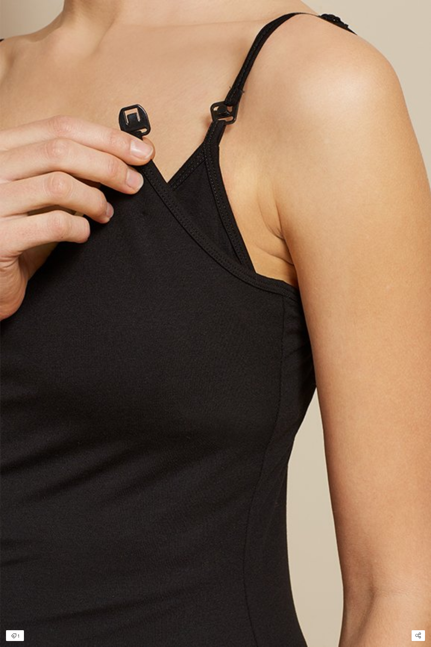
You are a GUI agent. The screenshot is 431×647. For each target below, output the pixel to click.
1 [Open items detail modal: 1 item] (15, 636)
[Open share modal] (418, 635)
